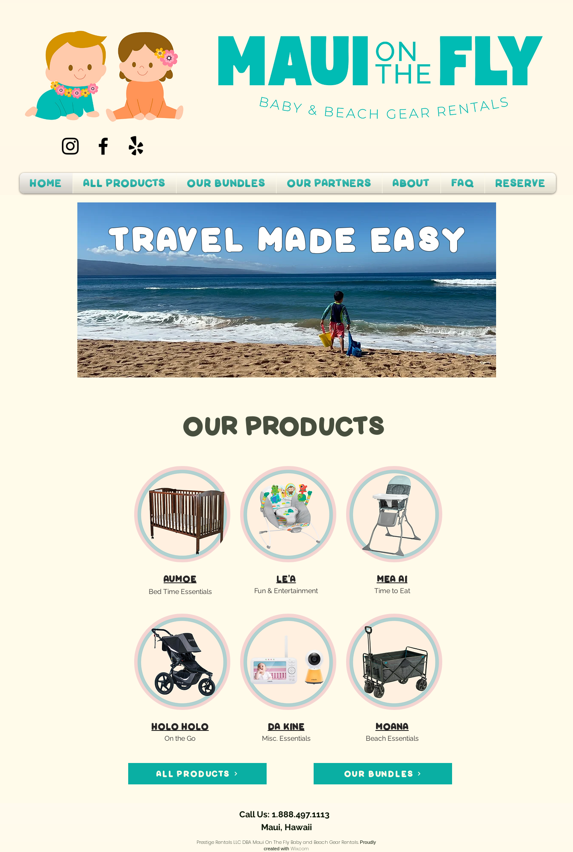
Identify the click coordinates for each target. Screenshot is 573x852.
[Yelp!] (136, 146)
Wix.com (300, 848)
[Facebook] (103, 146)
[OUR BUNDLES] (383, 773)
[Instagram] (70, 146)
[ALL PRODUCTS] (197, 773)
